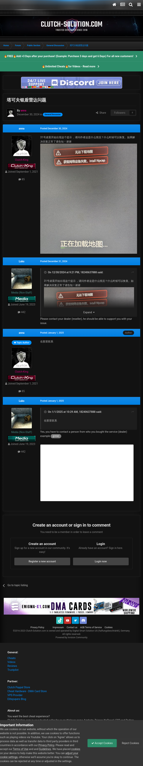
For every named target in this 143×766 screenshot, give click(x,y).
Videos (11, 662)
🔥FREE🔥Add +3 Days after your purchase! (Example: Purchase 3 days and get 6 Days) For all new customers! (68, 56)
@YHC (56, 436)
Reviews (12, 665)
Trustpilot (12, 669)
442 (21, 312)
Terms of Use (20, 749)
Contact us (72, 627)
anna (22, 128)
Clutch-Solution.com (36, 630)
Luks (21, 261)
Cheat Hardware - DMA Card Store (27, 691)
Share (101, 112)
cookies (75, 749)
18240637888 (88, 272)
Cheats (11, 658)
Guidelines (45, 749)
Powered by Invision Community (72, 637)
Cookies (108, 627)
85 (21, 179)
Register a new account (42, 561)
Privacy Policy (37, 627)
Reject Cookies (130, 743)
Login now (101, 561)
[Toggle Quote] (45, 272)
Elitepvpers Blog (16, 699)
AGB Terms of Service (91, 627)
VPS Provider (15, 695)
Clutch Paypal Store (18, 687)
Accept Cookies (102, 743)
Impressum (58, 627)
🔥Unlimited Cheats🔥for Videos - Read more (68, 66)
